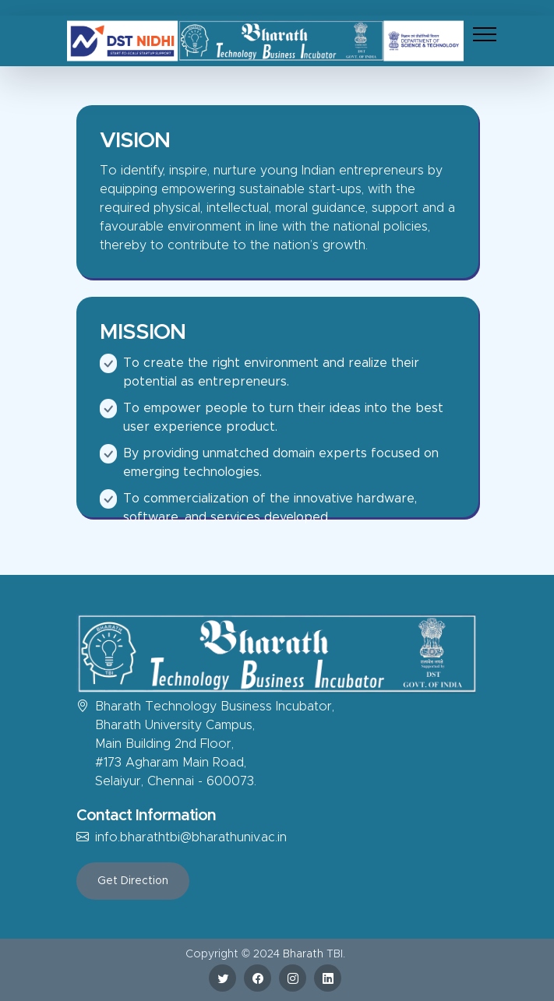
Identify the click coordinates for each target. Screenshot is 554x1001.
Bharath (303, 954)
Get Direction (132, 881)
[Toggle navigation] (484, 34)
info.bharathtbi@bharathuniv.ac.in (191, 837)
